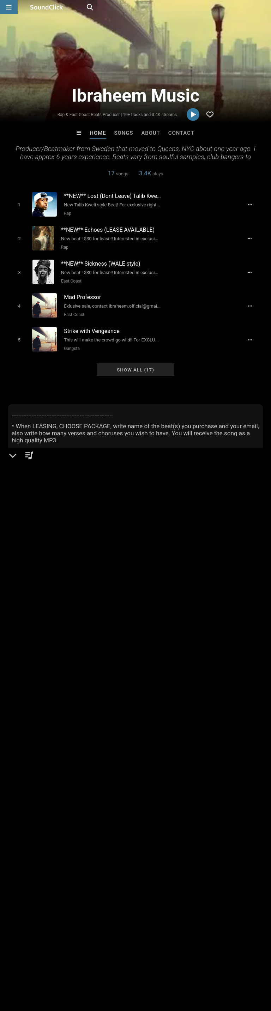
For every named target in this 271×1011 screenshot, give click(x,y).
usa (36, 679)
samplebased (108, 705)
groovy (139, 705)
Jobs (97, 969)
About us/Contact (62, 969)
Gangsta (69, 341)
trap (192, 692)
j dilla (174, 692)
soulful (47, 705)
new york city (139, 679)
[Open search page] (264, 7)
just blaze (21, 705)
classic (169, 679)
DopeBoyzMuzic (48, 846)
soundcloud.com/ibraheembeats (58, 574)
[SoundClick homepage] (46, 7)
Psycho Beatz (164, 846)
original (109, 679)
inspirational (226, 679)
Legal (190, 969)
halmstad (189, 705)
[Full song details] (254, 205)
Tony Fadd (223, 846)
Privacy (168, 969)
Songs (123, 133)
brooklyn (124, 692)
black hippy (23, 717)
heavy (55, 679)
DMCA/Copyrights (131, 969)
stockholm (47, 692)
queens (162, 705)
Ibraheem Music (33, 523)
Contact (181, 133)
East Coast (69, 277)
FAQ (30, 969)
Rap (64, 213)
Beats (27, 547)
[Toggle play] (16, 204)
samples (195, 679)
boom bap (74, 705)
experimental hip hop (228, 692)
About (150, 133)
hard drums (220, 705)
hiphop (18, 679)
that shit (251, 705)
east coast (80, 679)
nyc (70, 692)
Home (98, 133)
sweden (19, 692)
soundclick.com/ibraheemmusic (57, 564)
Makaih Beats (106, 846)
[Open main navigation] (9, 7)
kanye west (94, 692)
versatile (151, 692)
